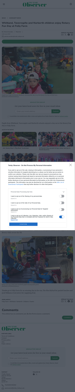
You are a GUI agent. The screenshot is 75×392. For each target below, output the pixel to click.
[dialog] (37, 196)
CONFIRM (23, 224)
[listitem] (37, 192)
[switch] (61, 196)
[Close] (71, 165)
